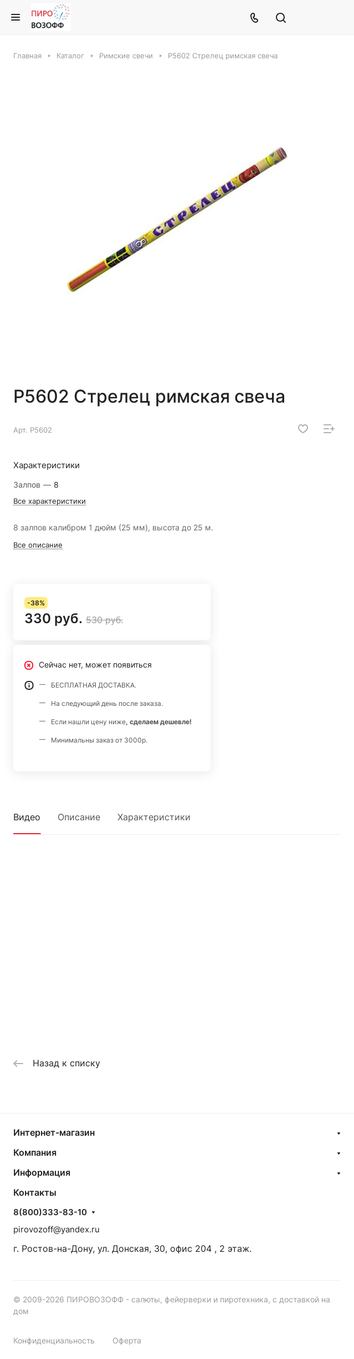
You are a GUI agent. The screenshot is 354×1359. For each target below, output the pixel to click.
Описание (79, 817)
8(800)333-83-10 (50, 1212)
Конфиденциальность (54, 1340)
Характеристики (154, 817)
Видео (26, 817)
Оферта (126, 1340)
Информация (41, 1172)
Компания (35, 1152)
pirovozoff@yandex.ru (56, 1229)
